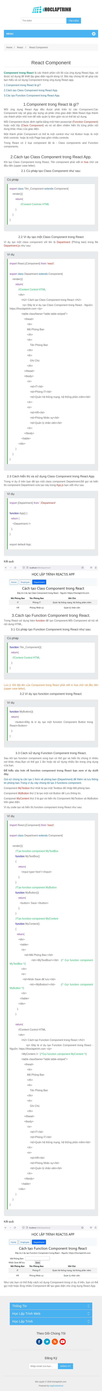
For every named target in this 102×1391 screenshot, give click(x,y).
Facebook (39, 1342)
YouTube (63, 1342)
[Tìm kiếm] (44, 21)
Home (9, 47)
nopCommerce (56, 1386)
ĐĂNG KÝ (65, 1366)
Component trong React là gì (22, 85)
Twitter (47, 1342)
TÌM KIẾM (74, 20)
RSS (55, 1342)
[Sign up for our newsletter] (43, 1366)
